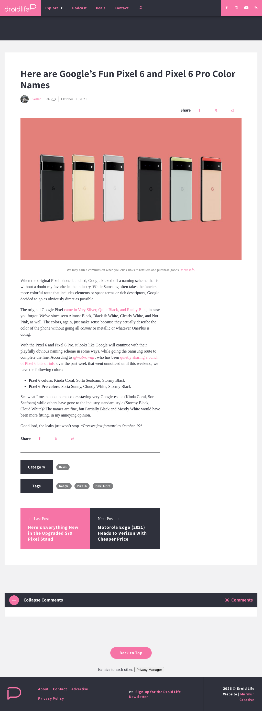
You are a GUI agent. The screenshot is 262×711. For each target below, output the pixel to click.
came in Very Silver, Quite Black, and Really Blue (105, 310)
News (63, 467)
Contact (121, 7)
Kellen (30, 99)
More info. (187, 270)
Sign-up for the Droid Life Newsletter (155, 694)
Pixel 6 (82, 486)
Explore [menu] (52, 7)
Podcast (79, 7)
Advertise (79, 688)
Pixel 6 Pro (102, 486)
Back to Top (131, 652)
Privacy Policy (51, 698)
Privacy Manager (149, 670)
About (43, 688)
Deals (101, 7)
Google (64, 486)
